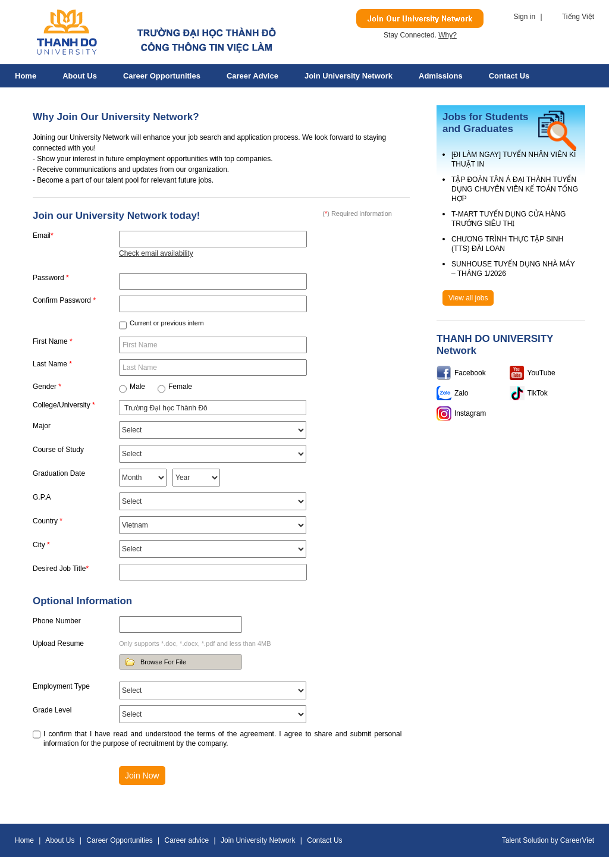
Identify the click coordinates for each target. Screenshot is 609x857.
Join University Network (348, 75)
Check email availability (156, 253)
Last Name (52, 364)
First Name (53, 341)
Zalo (461, 393)
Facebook (470, 373)
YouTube (541, 373)
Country (47, 521)
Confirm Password (64, 300)
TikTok (538, 393)
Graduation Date (59, 473)
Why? (447, 35)
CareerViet (577, 840)
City (41, 545)
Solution (537, 840)
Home (25, 75)
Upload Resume (58, 643)
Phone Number (57, 621)
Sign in (524, 16)
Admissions (441, 75)
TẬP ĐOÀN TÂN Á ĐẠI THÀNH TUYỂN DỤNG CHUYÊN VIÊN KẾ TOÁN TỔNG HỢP (514, 189)
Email (43, 235)
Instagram (470, 413)
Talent (512, 840)
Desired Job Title (61, 568)
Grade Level (52, 710)
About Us (79, 75)
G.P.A (42, 497)
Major (42, 426)
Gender (47, 386)
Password (51, 278)
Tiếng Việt (578, 16)
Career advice (252, 75)
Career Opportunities (161, 75)
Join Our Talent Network (420, 18)
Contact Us (509, 75)
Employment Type (61, 686)
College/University (64, 405)
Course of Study (58, 449)
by (555, 840)
